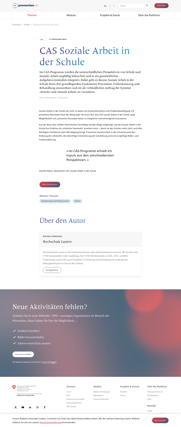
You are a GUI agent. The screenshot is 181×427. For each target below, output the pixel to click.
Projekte (123, 391)
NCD (68, 395)
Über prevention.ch (155, 391)
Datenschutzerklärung (50, 422)
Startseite (16, 24)
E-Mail (149, 411)
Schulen (77, 201)
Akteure (71, 15)
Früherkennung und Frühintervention (55, 201)
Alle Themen (71, 406)
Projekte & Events (110, 15)
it (109, 6)
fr (114, 6)
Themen (32, 15)
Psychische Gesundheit (75, 399)
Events (122, 395)
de (105, 6)
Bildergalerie (98, 395)
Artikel (27, 24)
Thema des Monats (101, 399)
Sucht (68, 391)
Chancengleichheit (73, 403)
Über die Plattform (149, 15)
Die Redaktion (153, 395)
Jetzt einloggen (49, 361)
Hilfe (149, 399)
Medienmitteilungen (101, 391)
